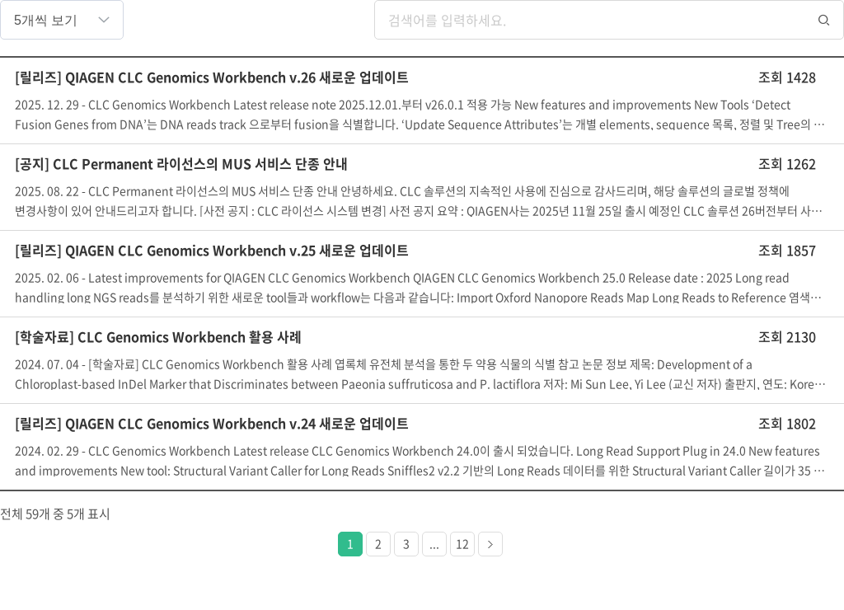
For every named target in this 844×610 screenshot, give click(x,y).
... (434, 543)
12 (462, 543)
